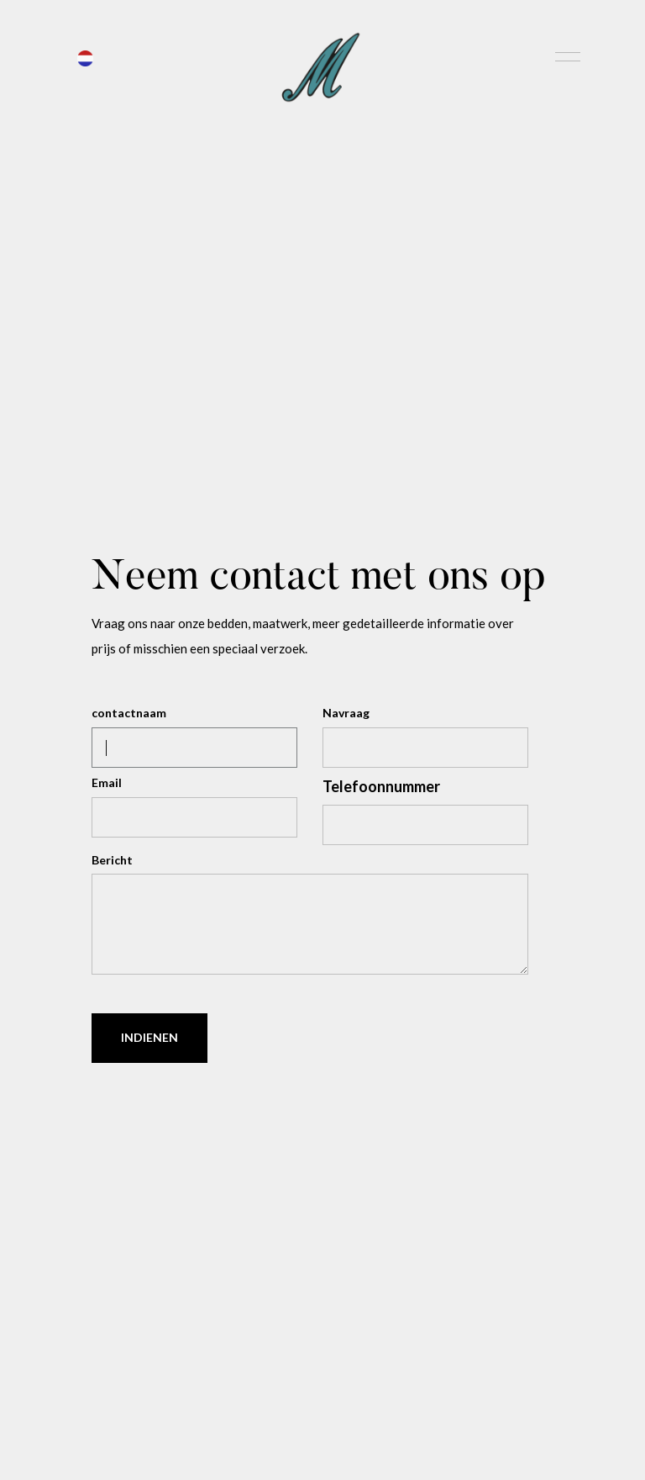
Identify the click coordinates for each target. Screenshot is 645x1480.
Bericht (112, 860)
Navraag (346, 713)
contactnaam (129, 713)
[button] (85, 56)
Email (107, 782)
